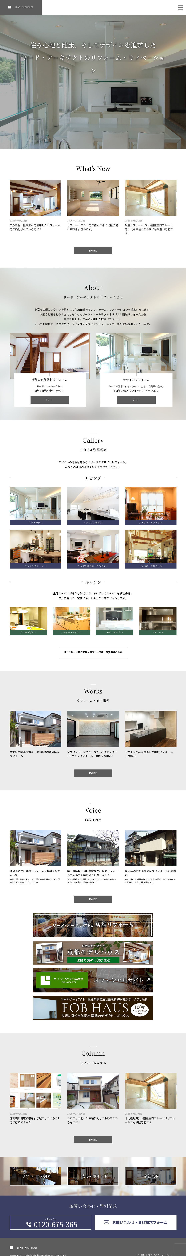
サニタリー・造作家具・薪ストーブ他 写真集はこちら (93, 654)
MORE (93, 253)
